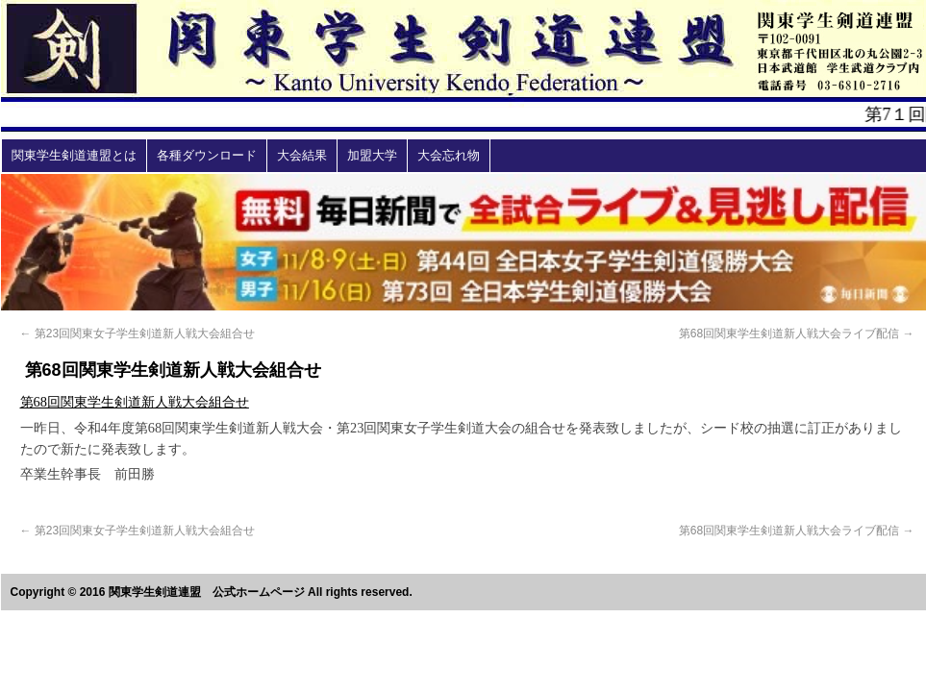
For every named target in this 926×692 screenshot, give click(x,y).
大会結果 (302, 155)
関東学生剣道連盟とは (74, 155)
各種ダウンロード (207, 155)
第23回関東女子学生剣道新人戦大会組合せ (138, 333)
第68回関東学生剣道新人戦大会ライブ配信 (796, 333)
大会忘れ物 (448, 155)
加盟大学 (372, 155)
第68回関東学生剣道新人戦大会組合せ (134, 401)
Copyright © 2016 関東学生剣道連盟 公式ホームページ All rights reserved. (212, 592)
